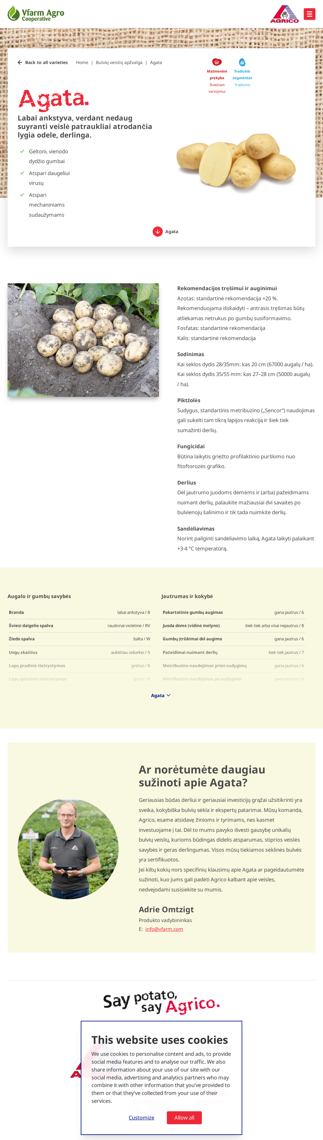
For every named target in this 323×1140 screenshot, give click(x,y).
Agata (156, 62)
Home (82, 62)
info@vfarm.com (164, 929)
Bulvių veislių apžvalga (119, 62)
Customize (141, 1117)
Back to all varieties (46, 62)
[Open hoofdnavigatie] (309, 14)
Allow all (184, 1117)
